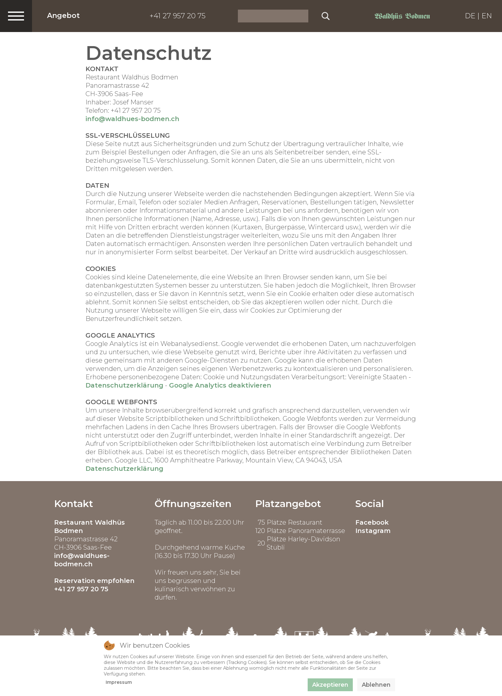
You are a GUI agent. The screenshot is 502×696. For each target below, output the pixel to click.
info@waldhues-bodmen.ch (132, 119)
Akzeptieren (330, 684)
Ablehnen (376, 684)
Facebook (372, 522)
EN (487, 16)
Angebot (63, 15)
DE (470, 16)
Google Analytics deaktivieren (220, 385)
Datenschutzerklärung (124, 385)
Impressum (119, 682)
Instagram (373, 531)
